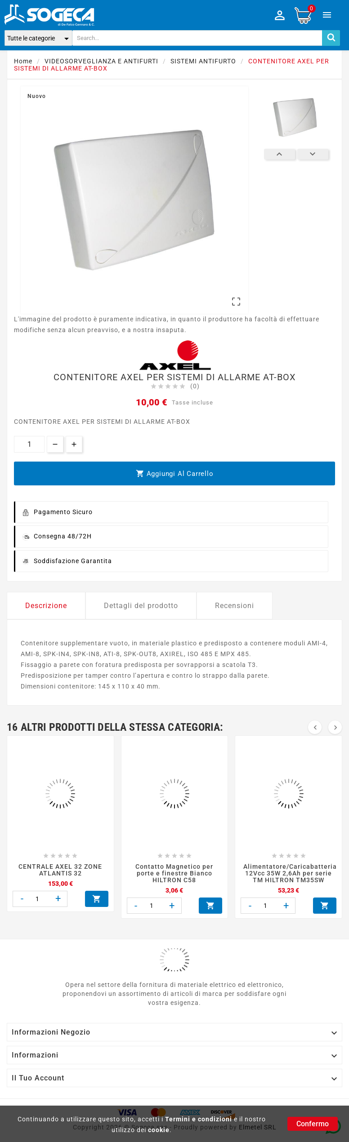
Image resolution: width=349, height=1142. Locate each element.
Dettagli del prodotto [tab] (141, 605)
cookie (159, 1129)
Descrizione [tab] (46, 605)
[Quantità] (29, 444)
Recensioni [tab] (234, 605)
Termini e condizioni (198, 1119)
